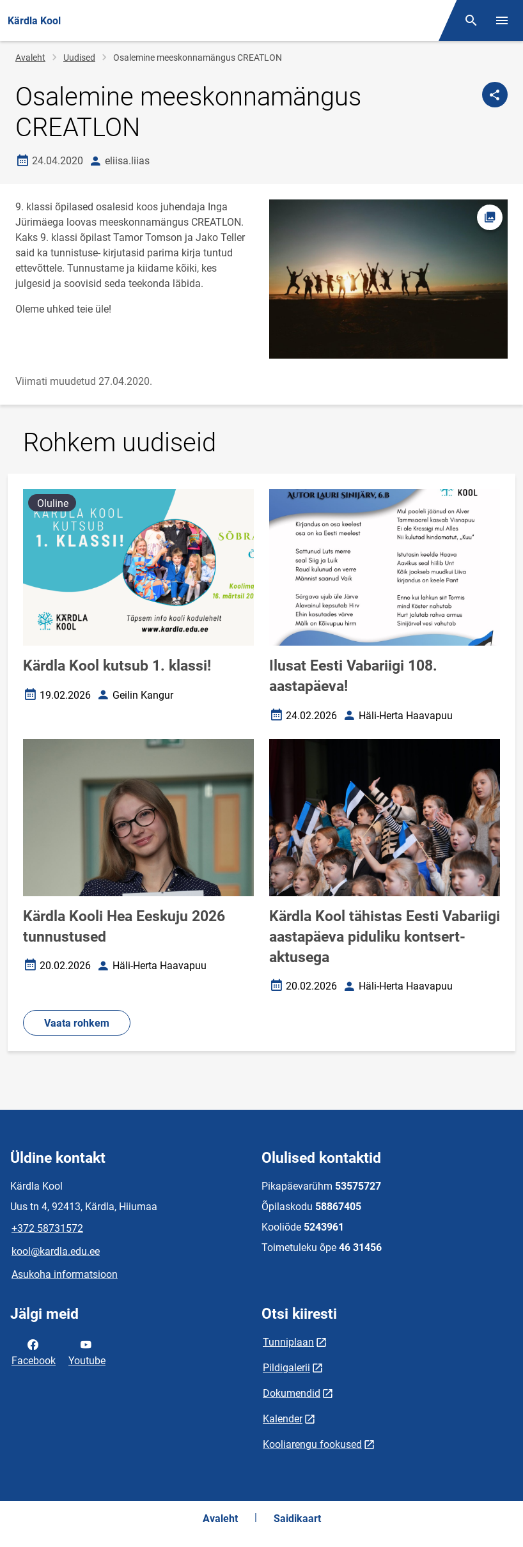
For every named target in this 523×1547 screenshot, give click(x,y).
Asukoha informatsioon (65, 1274)
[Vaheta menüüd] (502, 20)
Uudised (79, 57)
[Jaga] (495, 94)
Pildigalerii (286, 1368)
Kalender (282, 1419)
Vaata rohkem (76, 1023)
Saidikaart (297, 1518)
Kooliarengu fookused (312, 1444)
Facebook (34, 1351)
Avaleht (30, 57)
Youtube (86, 1351)
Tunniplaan (288, 1342)
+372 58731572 (47, 1228)
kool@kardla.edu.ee (56, 1251)
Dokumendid (291, 1393)
